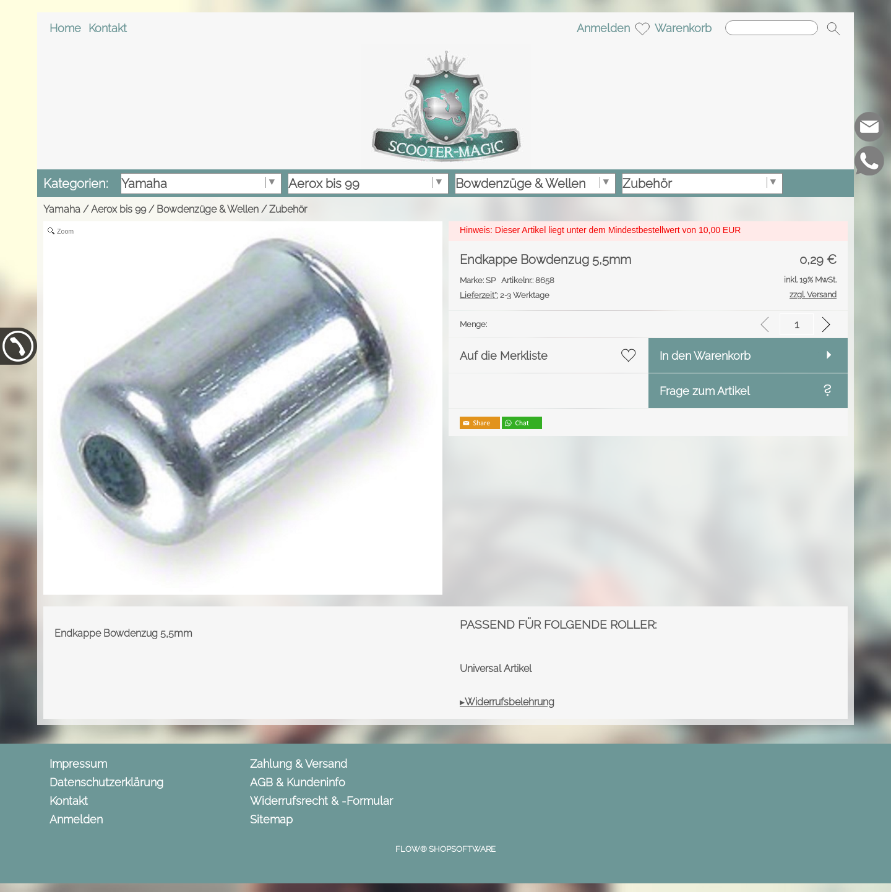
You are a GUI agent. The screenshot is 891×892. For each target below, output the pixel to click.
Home (65, 28)
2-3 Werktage (504, 295)
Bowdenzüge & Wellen (208, 209)
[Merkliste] (642, 28)
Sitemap (271, 819)
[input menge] (797, 324)
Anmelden (603, 28)
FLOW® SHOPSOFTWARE (445, 849)
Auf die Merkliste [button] (504, 355)
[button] (833, 28)
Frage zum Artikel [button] (705, 390)
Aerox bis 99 (118, 209)
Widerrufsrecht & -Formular (321, 800)
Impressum (78, 763)
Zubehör (288, 209)
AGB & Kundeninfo (297, 782)
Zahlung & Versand (298, 763)
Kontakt (107, 28)
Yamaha (61, 209)
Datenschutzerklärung (106, 782)
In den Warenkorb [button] (705, 355)
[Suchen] (771, 27)
